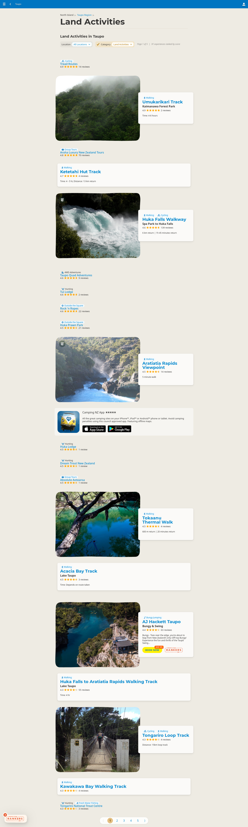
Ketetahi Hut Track (80, 171)
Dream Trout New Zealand (77, 463)
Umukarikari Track (162, 101)
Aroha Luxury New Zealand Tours (82, 152)
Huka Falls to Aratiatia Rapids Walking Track (108, 681)
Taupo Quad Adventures (76, 275)
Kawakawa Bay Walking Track (93, 786)
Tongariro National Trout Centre (81, 806)
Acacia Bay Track (78, 571)
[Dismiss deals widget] (5, 815)
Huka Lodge (68, 447)
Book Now (152, 650)
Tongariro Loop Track (165, 735)
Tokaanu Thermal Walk (157, 520)
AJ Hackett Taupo (161, 621)
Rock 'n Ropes (69, 308)
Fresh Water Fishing (87, 803)
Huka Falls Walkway (164, 219)
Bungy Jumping (152, 617)
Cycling (67, 61)
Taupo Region (84, 14)
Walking (149, 97)
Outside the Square (72, 305)
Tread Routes (69, 64)
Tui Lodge (66, 292)
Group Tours (69, 149)
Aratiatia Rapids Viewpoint (159, 365)
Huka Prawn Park (71, 325)
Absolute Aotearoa (72, 480)
